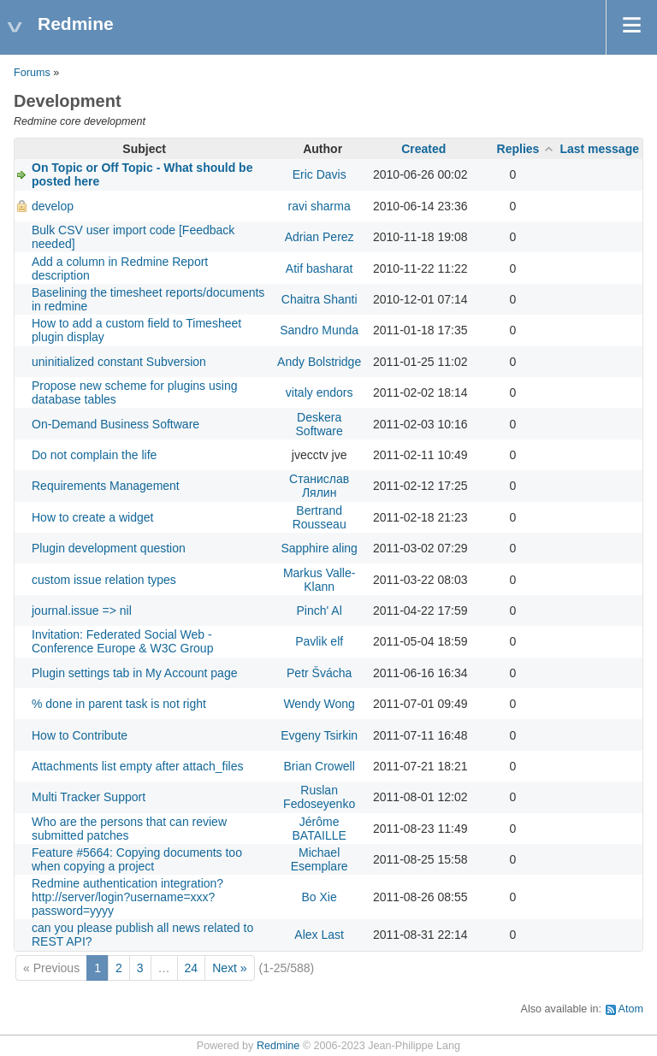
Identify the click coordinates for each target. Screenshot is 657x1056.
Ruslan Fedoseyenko (319, 797)
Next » (229, 968)
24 (191, 968)
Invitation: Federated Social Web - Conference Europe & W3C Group (122, 641)
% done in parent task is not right (119, 704)
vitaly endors (319, 392)
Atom (631, 1009)
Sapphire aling (319, 548)
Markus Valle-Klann (319, 579)
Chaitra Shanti (319, 299)
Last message (599, 149)
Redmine (278, 1046)
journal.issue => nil (82, 610)
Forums (32, 73)
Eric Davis (319, 174)
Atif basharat (319, 268)
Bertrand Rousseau (319, 517)
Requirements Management (106, 486)
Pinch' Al (319, 610)
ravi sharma (319, 206)
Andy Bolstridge (319, 362)
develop (53, 206)
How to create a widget (92, 517)
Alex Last (319, 934)
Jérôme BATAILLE (319, 828)
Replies (518, 149)
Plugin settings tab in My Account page (134, 673)
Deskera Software (319, 424)
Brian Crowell (319, 766)
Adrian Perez (319, 237)
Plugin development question (109, 548)
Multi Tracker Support (88, 797)
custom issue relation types (104, 580)
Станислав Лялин (319, 485)
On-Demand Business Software (115, 424)
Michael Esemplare (319, 859)
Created (423, 149)
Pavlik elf (319, 641)
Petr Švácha (319, 673)
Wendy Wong (319, 704)
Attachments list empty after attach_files (137, 766)
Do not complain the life (94, 455)
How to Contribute (79, 735)
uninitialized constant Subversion (119, 362)
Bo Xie (319, 897)
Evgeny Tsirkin (319, 735)
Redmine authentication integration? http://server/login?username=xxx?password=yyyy (127, 896)
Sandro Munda (319, 330)
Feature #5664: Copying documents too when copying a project (137, 859)
